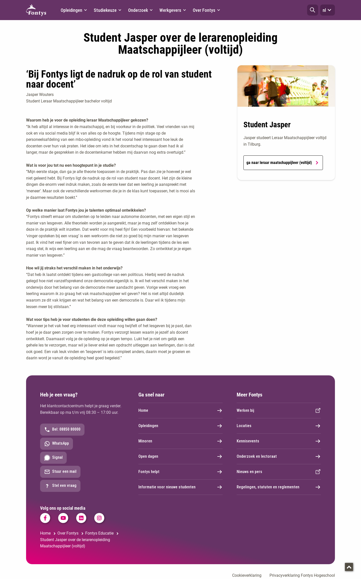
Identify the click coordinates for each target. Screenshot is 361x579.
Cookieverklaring (246, 575)
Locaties (279, 426)
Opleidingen (180, 426)
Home (180, 411)
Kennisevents (279, 441)
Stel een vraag (60, 486)
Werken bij (279, 411)
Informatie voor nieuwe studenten (180, 487)
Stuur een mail (60, 472)
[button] (312, 10)
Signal (53, 458)
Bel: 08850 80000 (62, 430)
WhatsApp (56, 444)
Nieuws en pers (279, 472)
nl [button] (327, 10)
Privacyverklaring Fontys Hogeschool (302, 575)
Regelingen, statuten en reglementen (279, 487)
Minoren (180, 441)
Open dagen (180, 456)
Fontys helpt (180, 472)
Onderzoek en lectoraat (279, 456)
